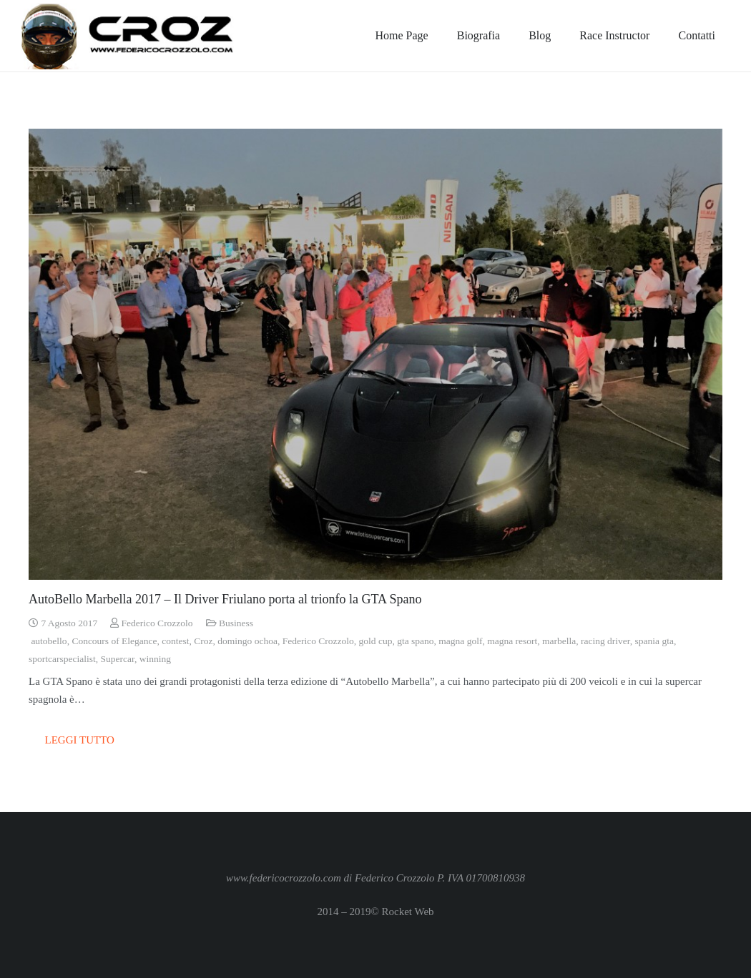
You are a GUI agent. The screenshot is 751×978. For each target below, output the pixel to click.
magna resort (512, 641)
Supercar (117, 658)
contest (175, 641)
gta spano (415, 641)
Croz (203, 641)
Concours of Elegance (114, 641)
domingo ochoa (247, 641)
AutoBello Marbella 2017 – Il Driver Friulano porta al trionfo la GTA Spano (225, 599)
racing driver (605, 641)
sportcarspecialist (62, 658)
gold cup (376, 641)
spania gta (654, 641)
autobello (49, 641)
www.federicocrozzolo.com (283, 878)
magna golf (460, 641)
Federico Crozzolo (157, 623)
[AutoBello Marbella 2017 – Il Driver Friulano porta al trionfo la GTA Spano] (375, 354)
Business (236, 623)
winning (155, 658)
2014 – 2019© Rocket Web (375, 911)
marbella (559, 641)
